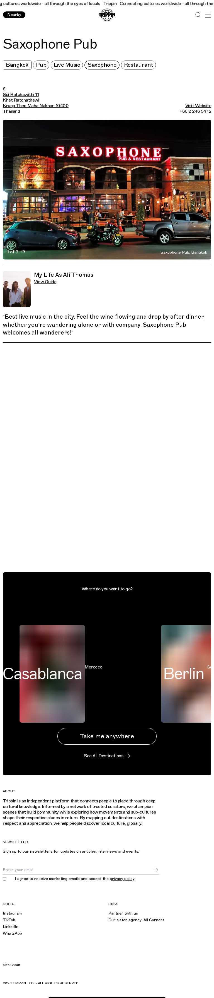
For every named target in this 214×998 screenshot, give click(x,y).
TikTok (9, 920)
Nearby (14, 14)
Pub (41, 64)
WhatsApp (12, 933)
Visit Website (198, 106)
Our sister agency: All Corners (136, 920)
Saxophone (101, 64)
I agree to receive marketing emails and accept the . (75, 879)
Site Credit (11, 965)
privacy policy (122, 878)
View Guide (45, 282)
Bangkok (17, 64)
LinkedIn (10, 926)
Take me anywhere (107, 736)
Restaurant (138, 64)
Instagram (12, 913)
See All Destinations (107, 756)
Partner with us (123, 913)
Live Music (67, 64)
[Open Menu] (207, 14)
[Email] (77, 870)
